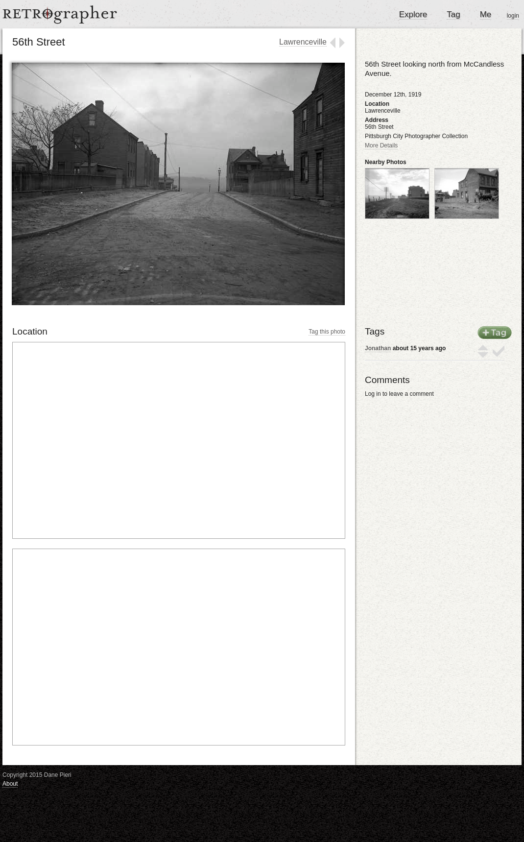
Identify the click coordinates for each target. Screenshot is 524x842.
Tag (453, 14)
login (513, 15)
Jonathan (378, 348)
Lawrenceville (303, 42)
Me (486, 14)
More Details (381, 145)
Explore (413, 14)
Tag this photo (327, 331)
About (10, 783)
